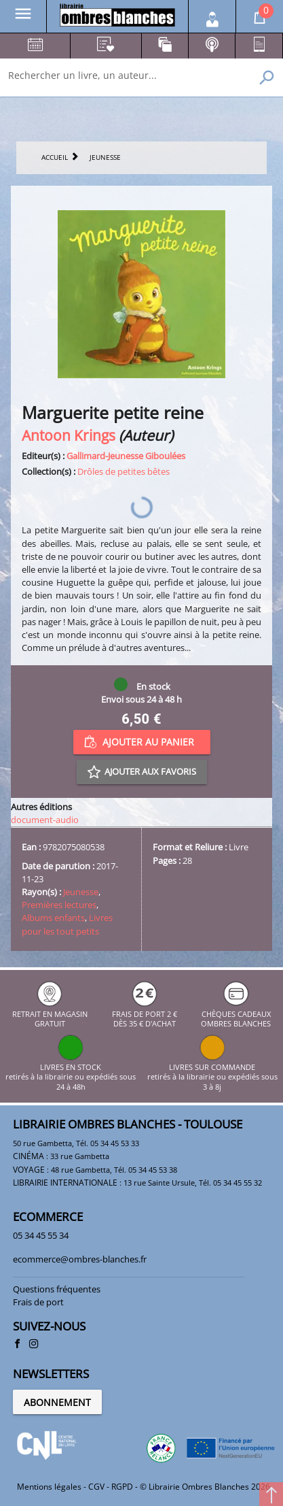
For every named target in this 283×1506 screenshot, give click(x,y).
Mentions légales (49, 1486)
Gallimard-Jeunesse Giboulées (126, 456)
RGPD (122, 1486)
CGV (96, 1486)
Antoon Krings (68, 435)
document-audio (45, 820)
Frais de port (38, 1302)
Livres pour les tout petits (67, 924)
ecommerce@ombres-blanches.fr (80, 1259)
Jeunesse (80, 892)
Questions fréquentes (56, 1289)
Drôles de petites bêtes (123, 471)
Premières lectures (59, 905)
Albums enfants (53, 917)
